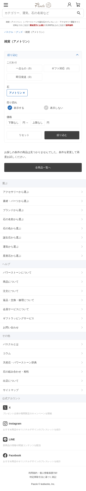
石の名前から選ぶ (13, 219)
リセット (24, 135)
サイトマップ (11, 390)
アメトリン (17, 92)
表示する (16, 107)
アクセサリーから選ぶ (16, 191)
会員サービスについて (16, 309)
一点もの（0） (24, 68)
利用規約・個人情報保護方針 (43, 473)
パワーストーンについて (17, 272)
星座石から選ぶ (12, 255)
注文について (11, 290)
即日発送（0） (24, 76)
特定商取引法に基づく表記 (43, 477)
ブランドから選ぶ (13, 210)
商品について (11, 281)
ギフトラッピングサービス (18, 318)
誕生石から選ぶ (12, 237)
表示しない (53, 107)
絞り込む (43, 54)
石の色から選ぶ (12, 228)
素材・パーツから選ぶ (16, 200)
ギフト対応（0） (61, 68)
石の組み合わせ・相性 (16, 371)
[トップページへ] (43, 9)
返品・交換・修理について (18, 300)
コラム (7, 353)
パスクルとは (11, 344)
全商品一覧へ (43, 167)
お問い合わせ (11, 327)
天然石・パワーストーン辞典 (20, 362)
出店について (11, 380)
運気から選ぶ (11, 246)
